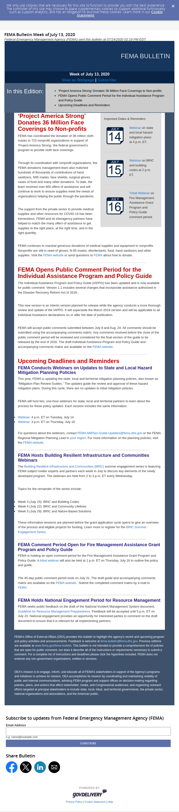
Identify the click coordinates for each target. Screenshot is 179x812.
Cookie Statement (94, 801)
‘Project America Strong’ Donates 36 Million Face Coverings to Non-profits (110, 91)
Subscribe (106, 80)
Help (110, 801)
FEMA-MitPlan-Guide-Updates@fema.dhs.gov (109, 433)
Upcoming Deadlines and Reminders (84, 105)
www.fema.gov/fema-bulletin (53, 645)
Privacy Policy (74, 801)
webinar (53, 560)
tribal (43, 560)
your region (78, 438)
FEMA (98, 255)
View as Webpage (78, 80)
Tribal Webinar (139, 193)
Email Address (16, 725)
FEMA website (53, 255)
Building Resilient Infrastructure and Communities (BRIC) (64, 466)
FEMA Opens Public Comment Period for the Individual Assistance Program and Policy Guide (85, 272)
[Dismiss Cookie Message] (173, 4)
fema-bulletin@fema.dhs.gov (118, 641)
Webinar (135, 128)
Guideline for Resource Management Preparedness (54, 611)
